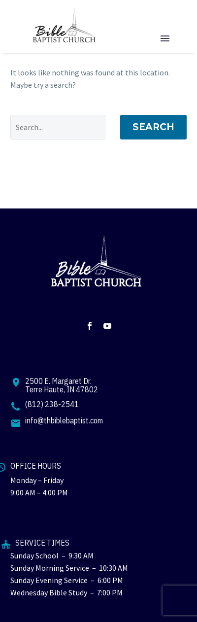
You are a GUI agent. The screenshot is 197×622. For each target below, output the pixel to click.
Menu (165, 38)
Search (153, 127)
